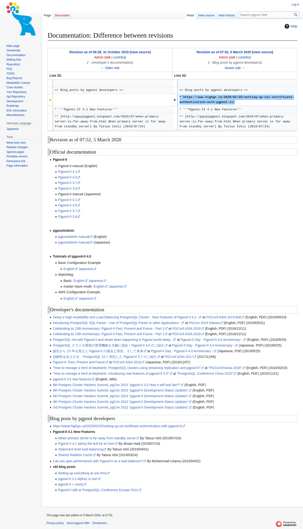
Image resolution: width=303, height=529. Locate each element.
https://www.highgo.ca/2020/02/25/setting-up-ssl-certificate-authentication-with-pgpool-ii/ (117, 426)
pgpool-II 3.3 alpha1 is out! (77, 479)
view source (140, 52)
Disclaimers (99, 523)
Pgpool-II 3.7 (67, 183)
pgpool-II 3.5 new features (72, 379)
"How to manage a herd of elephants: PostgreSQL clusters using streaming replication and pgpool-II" (126, 368)
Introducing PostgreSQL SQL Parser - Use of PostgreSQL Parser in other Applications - (117, 323)
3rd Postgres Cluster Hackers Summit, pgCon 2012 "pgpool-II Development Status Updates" (120, 407)
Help (290, 26)
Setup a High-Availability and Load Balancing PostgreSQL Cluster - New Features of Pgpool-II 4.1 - (125, 317)
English (68, 269)
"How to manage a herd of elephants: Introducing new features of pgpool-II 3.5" (111, 373)
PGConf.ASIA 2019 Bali (223, 317)
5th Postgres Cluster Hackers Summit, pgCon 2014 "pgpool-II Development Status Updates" (120, 396)
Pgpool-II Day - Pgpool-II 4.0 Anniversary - (212, 340)
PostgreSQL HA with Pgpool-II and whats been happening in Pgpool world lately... (113, 340)
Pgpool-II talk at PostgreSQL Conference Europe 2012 (98, 490)
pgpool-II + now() (70, 484)
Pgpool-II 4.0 (67, 177)
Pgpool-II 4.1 (67, 171)
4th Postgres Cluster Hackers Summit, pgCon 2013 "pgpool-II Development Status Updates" (120, 402)
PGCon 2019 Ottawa (204, 323)
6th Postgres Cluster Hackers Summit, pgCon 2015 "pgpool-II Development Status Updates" (120, 390)
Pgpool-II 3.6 (67, 188)
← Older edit (110, 68)
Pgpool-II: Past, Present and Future (79, 362)
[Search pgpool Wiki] (269, 14)
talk (108, 57)
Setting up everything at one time (82, 473)
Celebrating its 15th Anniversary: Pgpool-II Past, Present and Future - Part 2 (108, 328)
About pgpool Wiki (78, 523)
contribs (119, 57)
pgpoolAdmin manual (73, 237)
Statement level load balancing (80, 449)
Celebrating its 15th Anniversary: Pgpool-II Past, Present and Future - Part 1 (108, 334)
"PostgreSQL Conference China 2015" (205, 373)
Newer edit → (235, 68)
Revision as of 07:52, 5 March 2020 (223, 52)
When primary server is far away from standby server (97, 438)
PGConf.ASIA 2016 (127, 362)
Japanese (86, 269)
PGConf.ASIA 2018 (186, 328)
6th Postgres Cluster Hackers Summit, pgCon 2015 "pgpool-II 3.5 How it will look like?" (116, 385)
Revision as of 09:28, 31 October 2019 (99, 52)
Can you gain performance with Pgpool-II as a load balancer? (98, 461)
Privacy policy (55, 523)
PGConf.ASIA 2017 (179, 357)
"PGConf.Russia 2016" (225, 368)
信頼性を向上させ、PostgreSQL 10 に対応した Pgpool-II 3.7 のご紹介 (104, 357)
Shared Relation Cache (75, 455)
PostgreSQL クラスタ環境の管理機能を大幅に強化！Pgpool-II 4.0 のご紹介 (108, 345)
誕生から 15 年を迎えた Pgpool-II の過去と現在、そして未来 (98, 351)
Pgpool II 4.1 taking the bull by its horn (86, 443)
